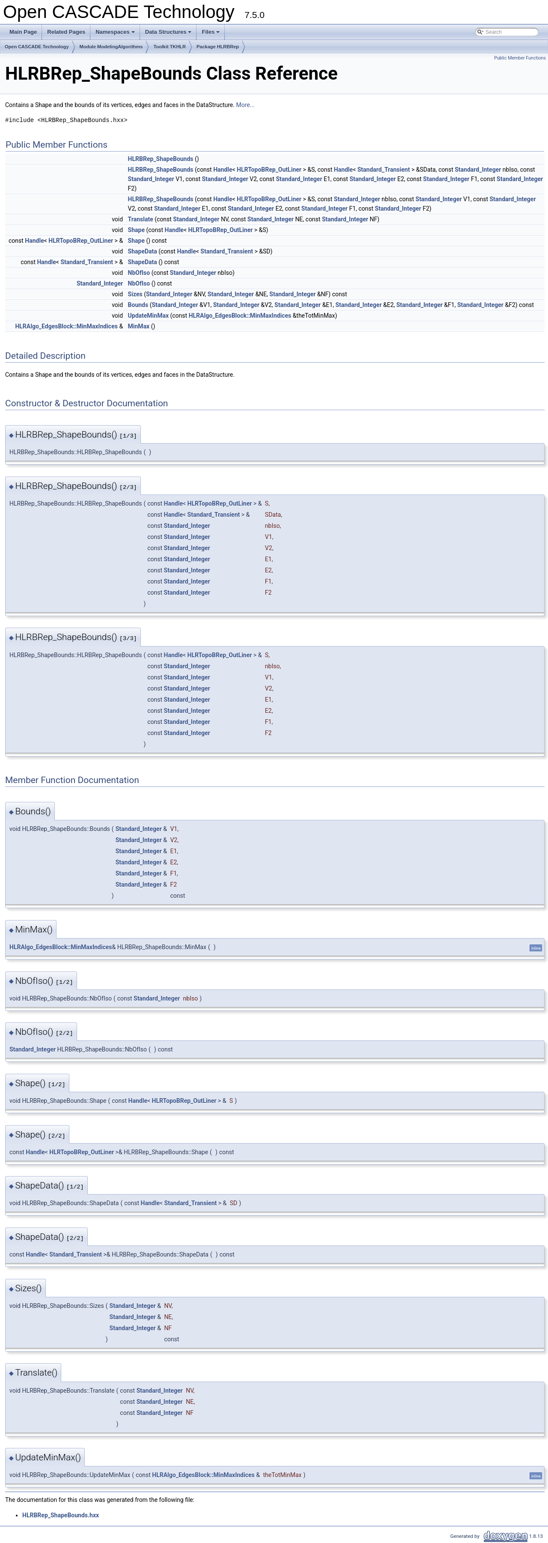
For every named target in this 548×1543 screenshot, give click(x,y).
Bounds (138, 304)
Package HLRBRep (218, 46)
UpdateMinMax (148, 315)
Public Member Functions (520, 58)
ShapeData (142, 251)
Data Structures (169, 34)
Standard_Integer (478, 169)
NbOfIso (139, 272)
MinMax (139, 326)
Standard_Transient (383, 169)
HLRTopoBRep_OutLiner (269, 169)
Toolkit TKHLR (169, 46)
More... (245, 104)
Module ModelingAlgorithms (111, 46)
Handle (222, 169)
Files (211, 34)
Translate (140, 219)
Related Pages (66, 32)
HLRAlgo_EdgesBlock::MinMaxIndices (240, 315)
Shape (136, 229)
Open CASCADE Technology (37, 46)
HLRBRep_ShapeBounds (161, 158)
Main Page (23, 32)
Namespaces (115, 34)
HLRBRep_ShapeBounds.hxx (60, 1515)
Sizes (135, 294)
